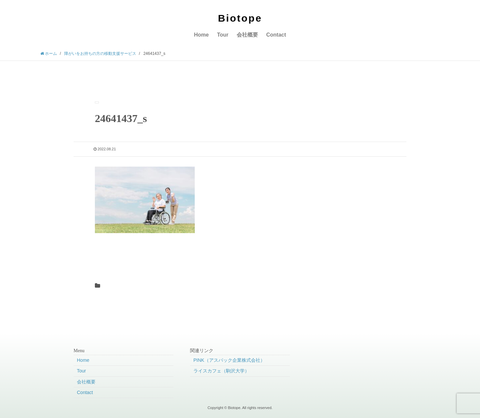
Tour (222, 35)
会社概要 (247, 35)
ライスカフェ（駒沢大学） (221, 370)
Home (201, 35)
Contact (276, 35)
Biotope (240, 18)
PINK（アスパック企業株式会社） (229, 360)
